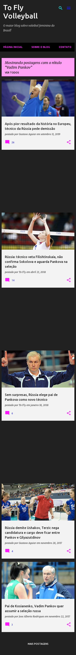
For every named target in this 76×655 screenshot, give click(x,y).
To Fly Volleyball (20, 11)
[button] (68, 142)
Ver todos (12, 72)
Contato (65, 47)
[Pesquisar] (60, 8)
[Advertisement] (38, 181)
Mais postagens (38, 644)
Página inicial (12, 47)
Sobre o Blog (40, 47)
